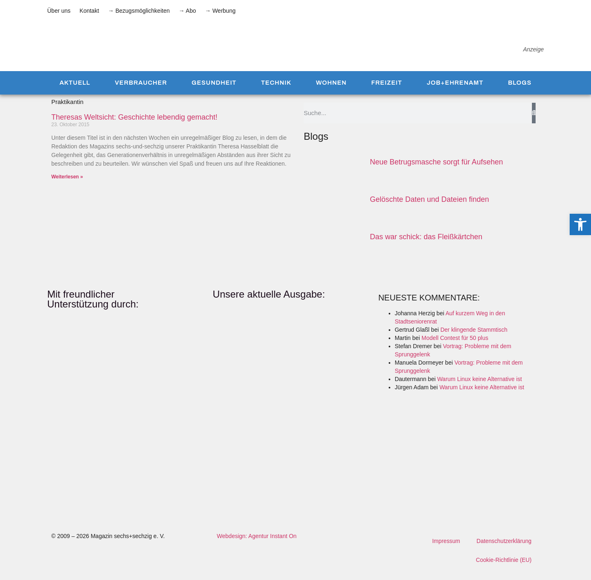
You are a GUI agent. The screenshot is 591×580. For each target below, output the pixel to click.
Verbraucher (141, 90)
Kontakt (89, 10)
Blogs (519, 90)
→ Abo (187, 10)
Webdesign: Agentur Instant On (256, 544)
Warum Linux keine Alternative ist (479, 387)
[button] (580, 224)
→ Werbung (220, 10)
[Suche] (534, 120)
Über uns (59, 10)
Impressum (445, 549)
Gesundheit (214, 90)
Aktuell (75, 90)
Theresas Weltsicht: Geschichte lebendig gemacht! (134, 124)
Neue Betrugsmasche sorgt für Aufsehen (436, 169)
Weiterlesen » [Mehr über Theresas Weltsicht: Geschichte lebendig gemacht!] (67, 184)
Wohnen (331, 90)
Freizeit (386, 90)
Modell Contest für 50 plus (454, 345)
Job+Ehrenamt (455, 90)
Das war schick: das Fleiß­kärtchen (426, 244)
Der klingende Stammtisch (473, 337)
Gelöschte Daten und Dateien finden (429, 207)
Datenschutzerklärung (503, 549)
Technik (276, 90)
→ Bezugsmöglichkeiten (139, 10)
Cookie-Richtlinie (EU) (503, 568)
